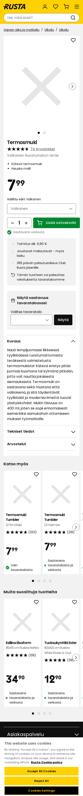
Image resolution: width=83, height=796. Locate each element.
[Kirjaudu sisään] (45, 6)
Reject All (41, 781)
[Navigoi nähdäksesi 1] (39, 133)
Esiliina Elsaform (22, 645)
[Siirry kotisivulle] (15, 6)
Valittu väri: (24, 199)
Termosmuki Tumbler (22, 520)
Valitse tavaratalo (26, 311)
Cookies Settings (41, 790)
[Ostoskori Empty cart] (66, 6)
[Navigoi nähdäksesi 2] (44, 133)
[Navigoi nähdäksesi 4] (50, 581)
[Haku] (74, 17)
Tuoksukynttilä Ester (60, 647)
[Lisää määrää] (26, 222)
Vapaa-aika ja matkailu (21, 30)
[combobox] (37, 17)
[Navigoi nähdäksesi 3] (44, 581)
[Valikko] (76, 6)
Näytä (63, 319)
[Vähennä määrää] (12, 222)
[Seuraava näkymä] (72, 86)
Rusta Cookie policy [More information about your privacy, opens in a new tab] (46, 762)
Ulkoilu (49, 30)
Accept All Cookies (41, 771)
